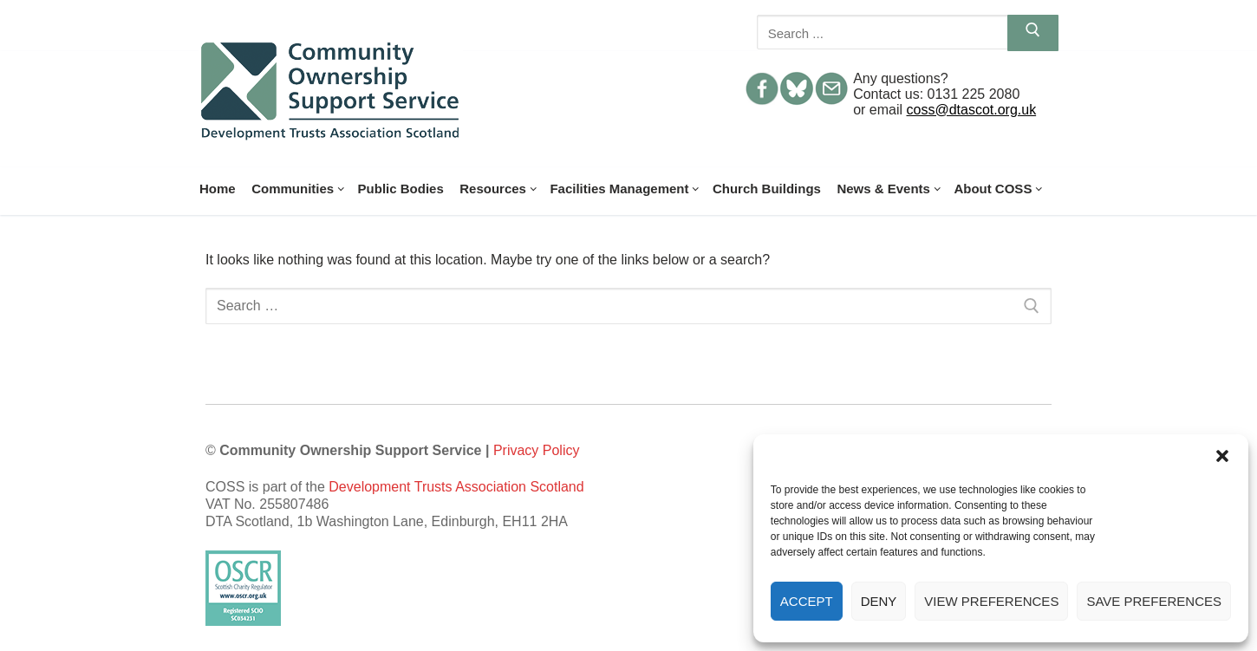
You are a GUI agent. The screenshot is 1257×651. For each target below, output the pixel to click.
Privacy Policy (536, 450)
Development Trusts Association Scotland (456, 486)
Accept (806, 601)
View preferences (991, 601)
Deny (879, 601)
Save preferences (1153, 601)
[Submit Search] (1032, 33)
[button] (1222, 456)
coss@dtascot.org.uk (972, 109)
